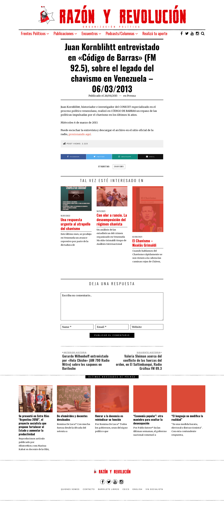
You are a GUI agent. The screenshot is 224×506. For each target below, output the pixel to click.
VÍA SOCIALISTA (154, 489)
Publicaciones (64, 33)
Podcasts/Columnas (120, 33)
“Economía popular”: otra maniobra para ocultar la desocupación (148, 419)
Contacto (89, 489)
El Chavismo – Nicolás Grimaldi (146, 242)
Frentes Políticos (33, 33)
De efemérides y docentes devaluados (72, 418)
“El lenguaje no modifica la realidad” (187, 418)
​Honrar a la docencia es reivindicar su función (109, 418)
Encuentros (90, 33)
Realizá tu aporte (154, 33)
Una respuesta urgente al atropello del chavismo (72, 226)
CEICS (126, 489)
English (137, 489)
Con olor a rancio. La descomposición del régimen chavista (112, 221)
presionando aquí (80, 134)
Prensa (131, 95)
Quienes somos (70, 489)
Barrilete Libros (108, 489)
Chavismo (119, 166)
